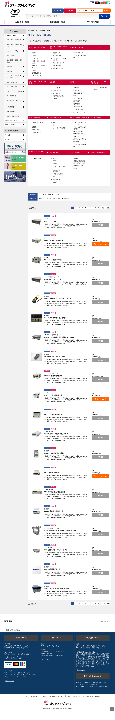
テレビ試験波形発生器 (79, 145)
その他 (55, 182)
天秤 (54, 161)
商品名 (49, 198)
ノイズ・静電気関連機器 (100, 88)
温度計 (34, 127)
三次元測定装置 (58, 174)
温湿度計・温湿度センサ (38, 123)
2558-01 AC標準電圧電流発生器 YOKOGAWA (60, 337)
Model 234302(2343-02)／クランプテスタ (57, 298)
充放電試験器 (77, 106)
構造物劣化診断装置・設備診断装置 (79, 162)
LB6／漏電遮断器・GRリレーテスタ (55, 550)
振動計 (55, 122)
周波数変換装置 (78, 109)
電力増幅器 (76, 104)
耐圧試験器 (76, 101)
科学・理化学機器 (93, 22)
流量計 (55, 158)
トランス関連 (77, 98)
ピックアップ (42, 194)
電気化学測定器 (58, 68)
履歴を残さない (105, 621)
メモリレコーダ (58, 90)
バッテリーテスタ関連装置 (59, 59)
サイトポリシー (18, 696)
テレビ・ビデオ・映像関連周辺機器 (79, 132)
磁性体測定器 (57, 65)
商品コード (42, 198)
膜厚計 (75, 168)
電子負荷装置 (77, 93)
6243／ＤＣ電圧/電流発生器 (53, 395)
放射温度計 (35, 129)
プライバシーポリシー (32, 696)
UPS (74, 96)
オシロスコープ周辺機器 (79, 56)
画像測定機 (56, 179)
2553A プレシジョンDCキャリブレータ (56, 588)
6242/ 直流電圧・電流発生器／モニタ (56, 434)
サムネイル (59, 194)
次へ (103, 208)
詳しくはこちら (9, 681)
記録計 (55, 98)
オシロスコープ (78, 53)
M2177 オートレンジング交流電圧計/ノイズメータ (60, 530)
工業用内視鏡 (36, 158)
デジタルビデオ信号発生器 (79, 128)
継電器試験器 (57, 55)
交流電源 (76, 90)
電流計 (34, 53)
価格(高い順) (65, 198)
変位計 (55, 163)
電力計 (34, 55)
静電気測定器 (36, 73)
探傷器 (75, 158)
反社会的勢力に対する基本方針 (92, 696)
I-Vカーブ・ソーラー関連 (38, 66)
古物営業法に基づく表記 (73, 696)
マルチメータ (36, 58)
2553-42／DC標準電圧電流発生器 (55, 318)
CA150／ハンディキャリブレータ (55, 356)
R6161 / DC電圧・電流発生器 (53, 240)
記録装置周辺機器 (58, 96)
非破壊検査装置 (78, 165)
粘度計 (55, 176)
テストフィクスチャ (59, 63)
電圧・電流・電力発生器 (38, 62)
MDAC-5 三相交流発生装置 (52, 260)
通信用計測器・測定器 (58, 22)
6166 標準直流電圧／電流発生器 (54, 492)
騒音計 (55, 125)
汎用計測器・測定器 (22, 22)
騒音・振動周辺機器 (59, 128)
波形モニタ (76, 136)
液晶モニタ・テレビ (79, 139)
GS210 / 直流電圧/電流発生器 (53, 511)
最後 (108, 208)
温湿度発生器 (36, 132)
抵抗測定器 (56, 53)
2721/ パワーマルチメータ (52, 279)
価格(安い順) (56, 198)
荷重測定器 (56, 171)
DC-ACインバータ (79, 112)
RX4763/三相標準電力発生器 (53, 376)
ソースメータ (36, 75)
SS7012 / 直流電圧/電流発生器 (54, 453)
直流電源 (76, 87)
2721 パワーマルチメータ (52, 221)
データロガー (57, 87)
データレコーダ (58, 93)
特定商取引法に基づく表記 (56, 696)
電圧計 (34, 70)
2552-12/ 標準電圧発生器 (52, 569)
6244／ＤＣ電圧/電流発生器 (53, 414)
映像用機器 (76, 141)
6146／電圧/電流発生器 (51, 472)
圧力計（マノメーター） (59, 167)
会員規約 (43, 696)
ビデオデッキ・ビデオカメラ (79, 123)
